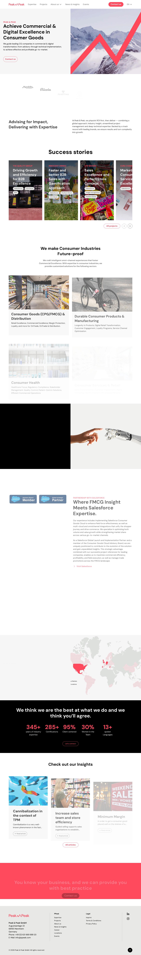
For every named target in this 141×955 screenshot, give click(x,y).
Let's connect (70, 744)
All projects (111, 226)
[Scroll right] (130, 226)
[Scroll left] (124, 226)
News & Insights (72, 6)
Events (86, 6)
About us (56, 6)
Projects (43, 6)
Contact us (116, 4)
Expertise (32, 6)
